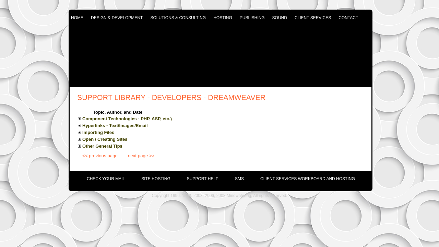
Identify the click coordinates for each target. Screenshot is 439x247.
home (77, 17)
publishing (252, 17)
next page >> (141, 155)
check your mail (106, 178)
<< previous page (100, 155)
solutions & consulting (178, 17)
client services (313, 17)
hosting (222, 17)
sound (279, 17)
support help (202, 178)
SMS (239, 178)
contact (348, 17)
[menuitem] (97, 177)
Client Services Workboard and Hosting (307, 178)
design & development (117, 17)
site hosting (155, 178)
